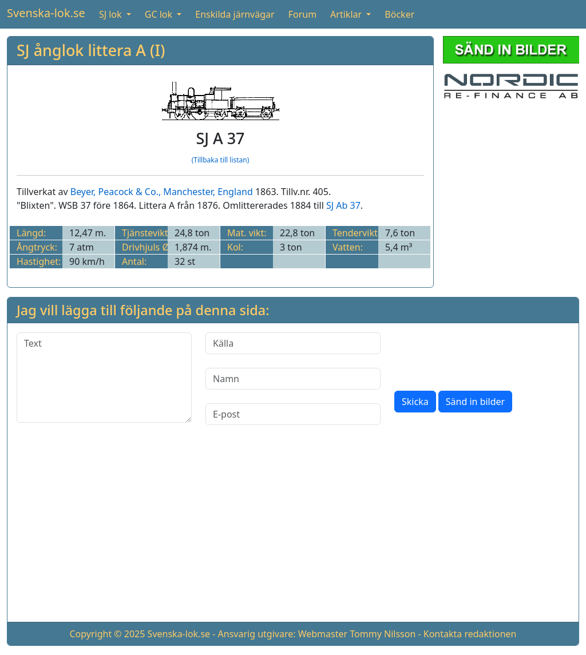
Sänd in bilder (475, 401)
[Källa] (293, 343)
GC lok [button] (160, 14)
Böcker (399, 14)
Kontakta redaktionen (470, 634)
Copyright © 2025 (107, 634)
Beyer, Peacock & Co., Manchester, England (161, 191)
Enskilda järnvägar (234, 14)
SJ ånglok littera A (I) (91, 50)
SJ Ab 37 (343, 205)
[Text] (104, 377)
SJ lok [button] (111, 14)
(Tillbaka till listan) (221, 160)
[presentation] (481, 354)
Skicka (415, 401)
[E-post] (293, 414)
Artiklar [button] (347, 14)
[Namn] (293, 379)
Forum (302, 14)
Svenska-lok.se (46, 13)
